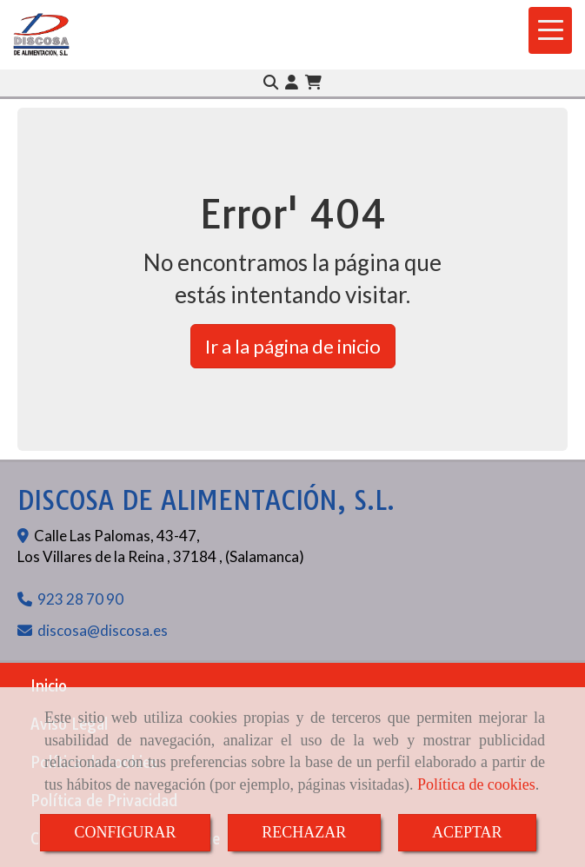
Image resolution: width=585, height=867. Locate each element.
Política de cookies (476, 784)
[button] (292, 82)
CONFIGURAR (125, 832)
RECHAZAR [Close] (304, 832)
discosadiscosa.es (102, 630)
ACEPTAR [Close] (467, 832)
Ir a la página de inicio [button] (293, 346)
